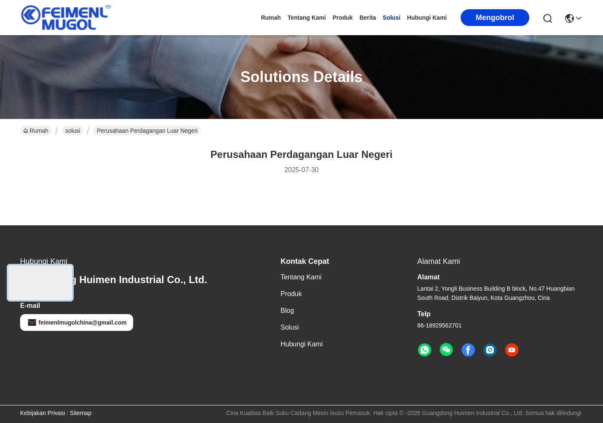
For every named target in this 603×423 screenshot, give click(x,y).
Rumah (271, 17)
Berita (367, 17)
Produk (342, 17)
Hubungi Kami (427, 17)
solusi (391, 17)
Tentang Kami (307, 17)
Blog (287, 310)
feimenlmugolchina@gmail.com (76, 322)
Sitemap (80, 413)
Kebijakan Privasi (42, 413)
